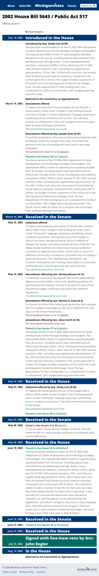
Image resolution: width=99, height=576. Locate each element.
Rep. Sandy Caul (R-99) (55, 43)
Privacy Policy (26, 571)
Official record (10, 23)
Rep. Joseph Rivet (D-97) (67, 133)
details (64, 151)
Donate (72, 5)
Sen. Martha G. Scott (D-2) (68, 300)
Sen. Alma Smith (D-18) (66, 319)
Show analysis (35, 31)
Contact (41, 571)
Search (94, 5)
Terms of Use (9, 571)
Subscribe (25, 5)
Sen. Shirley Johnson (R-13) (68, 274)
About (11, 5)
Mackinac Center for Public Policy (29, 567)
